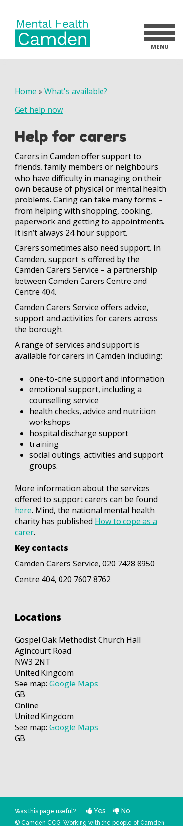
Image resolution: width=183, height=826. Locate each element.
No (121, 810)
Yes (96, 810)
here (23, 510)
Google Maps (73, 683)
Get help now (39, 109)
